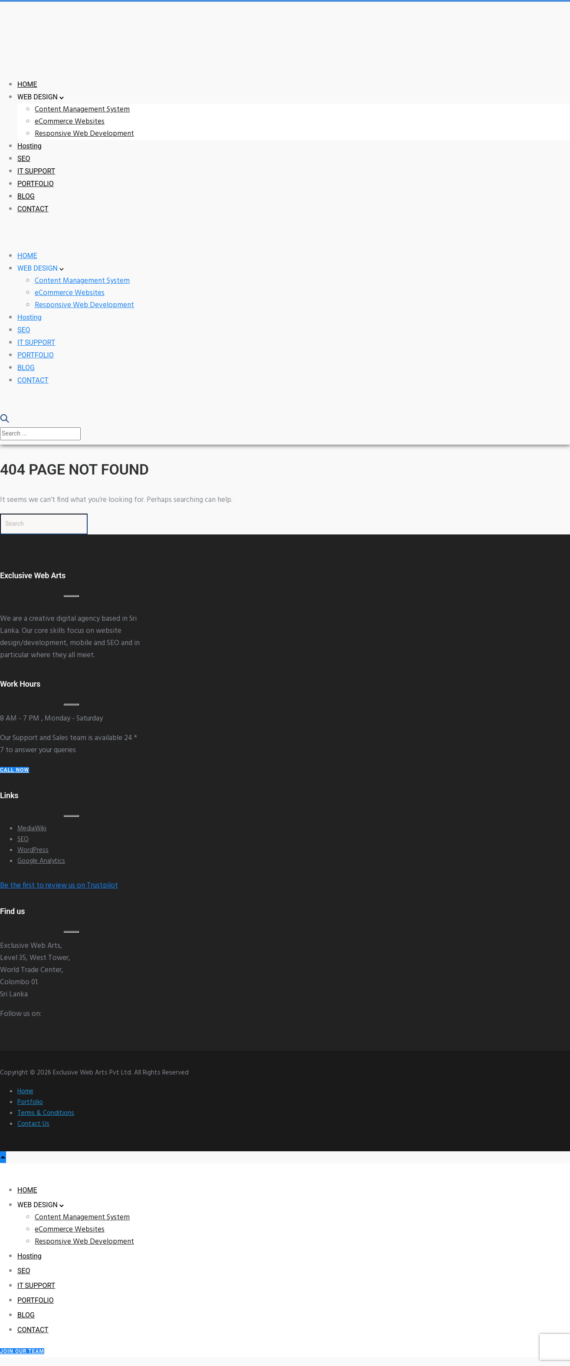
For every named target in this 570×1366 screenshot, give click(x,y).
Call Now (14, 770)
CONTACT (33, 209)
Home (25, 1091)
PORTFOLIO (35, 184)
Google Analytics (41, 861)
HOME (27, 84)
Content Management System (82, 109)
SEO (23, 158)
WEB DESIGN (37, 97)
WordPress (33, 850)
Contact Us (33, 1124)
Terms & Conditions (45, 1113)
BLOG (26, 196)
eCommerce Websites (70, 122)
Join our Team (22, 1351)
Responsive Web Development (84, 134)
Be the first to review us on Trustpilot (59, 885)
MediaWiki (31, 828)
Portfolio (30, 1102)
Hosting (29, 146)
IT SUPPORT (36, 171)
